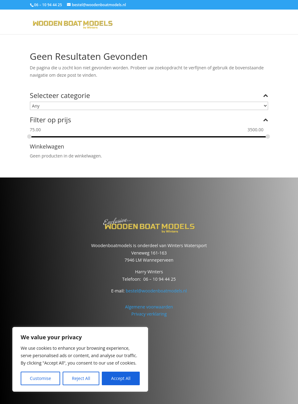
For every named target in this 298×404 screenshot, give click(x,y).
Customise (40, 378)
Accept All (120, 378)
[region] (80, 359)
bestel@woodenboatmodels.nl (156, 291)
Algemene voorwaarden (149, 307)
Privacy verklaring (149, 314)
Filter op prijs (149, 120)
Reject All (81, 378)
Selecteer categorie (149, 96)
